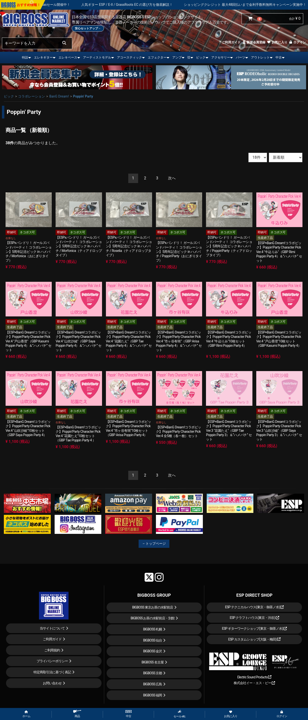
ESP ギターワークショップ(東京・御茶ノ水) (254, 628)
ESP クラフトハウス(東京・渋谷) (254, 618)
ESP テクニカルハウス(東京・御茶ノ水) (254, 607)
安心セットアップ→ (88, 28)
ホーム (26, 714)
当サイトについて (52, 628)
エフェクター (157, 57)
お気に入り (277, 42)
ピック (200, 57)
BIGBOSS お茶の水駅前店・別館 (153, 618)
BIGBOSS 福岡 (152, 695)
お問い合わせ (52, 683)
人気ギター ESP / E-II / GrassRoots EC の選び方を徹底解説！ (145, 5)
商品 (77, 714)
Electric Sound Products (254, 677)
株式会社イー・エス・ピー (254, 683)
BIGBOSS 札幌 (152, 629)
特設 (25, 57)
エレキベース (67, 57)
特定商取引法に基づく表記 (52, 672)
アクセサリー (220, 57)
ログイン (297, 42)
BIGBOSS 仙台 (152, 640)
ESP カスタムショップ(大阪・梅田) (254, 639)
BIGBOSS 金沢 (152, 651)
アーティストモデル (97, 57)
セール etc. (179, 714)
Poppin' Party (83, 96)
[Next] (172, 178)
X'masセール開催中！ (71, 5)
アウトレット (260, 57)
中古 (279, 57)
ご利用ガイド (229, 42)
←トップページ (154, 543)
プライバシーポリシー (52, 661)
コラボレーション (31, 96)
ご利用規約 (52, 650)
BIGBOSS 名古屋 (152, 662)
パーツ (240, 57)
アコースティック (129, 57)
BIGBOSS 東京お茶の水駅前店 (152, 607)
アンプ (177, 57)
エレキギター (43, 57)
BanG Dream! (59, 96)
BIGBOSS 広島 (152, 684)
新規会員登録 (253, 42)
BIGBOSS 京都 (152, 673)
